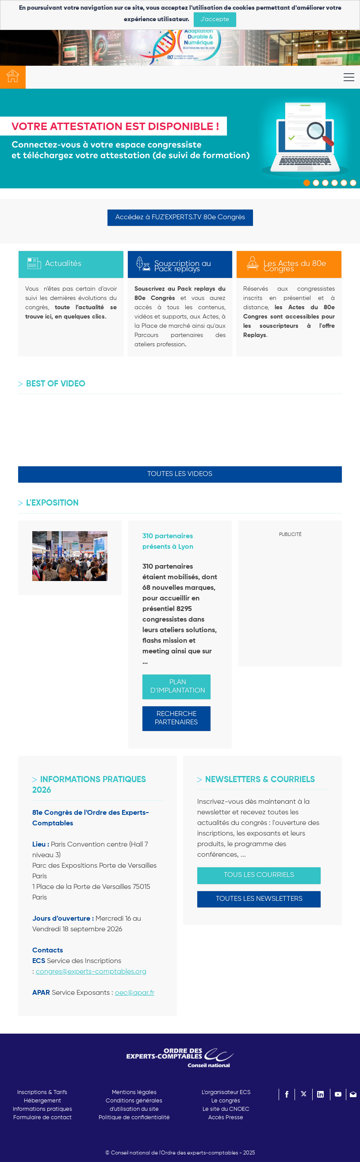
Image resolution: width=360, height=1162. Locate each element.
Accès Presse (225, 1118)
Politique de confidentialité (134, 1118)
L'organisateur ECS (226, 1092)
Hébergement (42, 1101)
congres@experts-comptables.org (91, 971)
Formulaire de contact (42, 1118)
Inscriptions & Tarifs (42, 1092)
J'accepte (214, 19)
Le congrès (225, 1101)
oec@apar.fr (134, 993)
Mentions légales (134, 1092)
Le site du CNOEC (226, 1109)
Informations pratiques (42, 1109)
